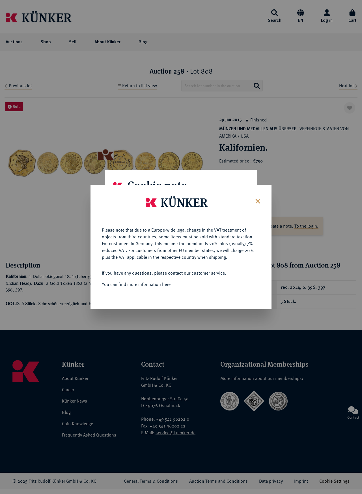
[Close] (257, 198)
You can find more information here (136, 282)
